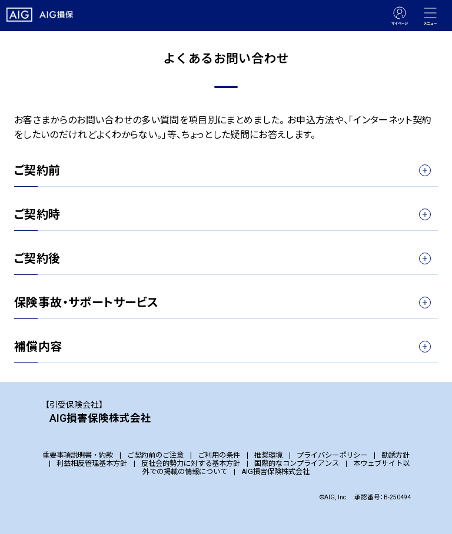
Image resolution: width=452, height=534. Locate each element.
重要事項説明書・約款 (77, 455)
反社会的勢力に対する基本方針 (190, 463)
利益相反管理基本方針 (91, 463)
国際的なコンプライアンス (296, 463)
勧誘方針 (395, 455)
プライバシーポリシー (332, 455)
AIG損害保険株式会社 (275, 472)
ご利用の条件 (219, 455)
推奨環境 (268, 455)
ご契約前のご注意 (155, 455)
